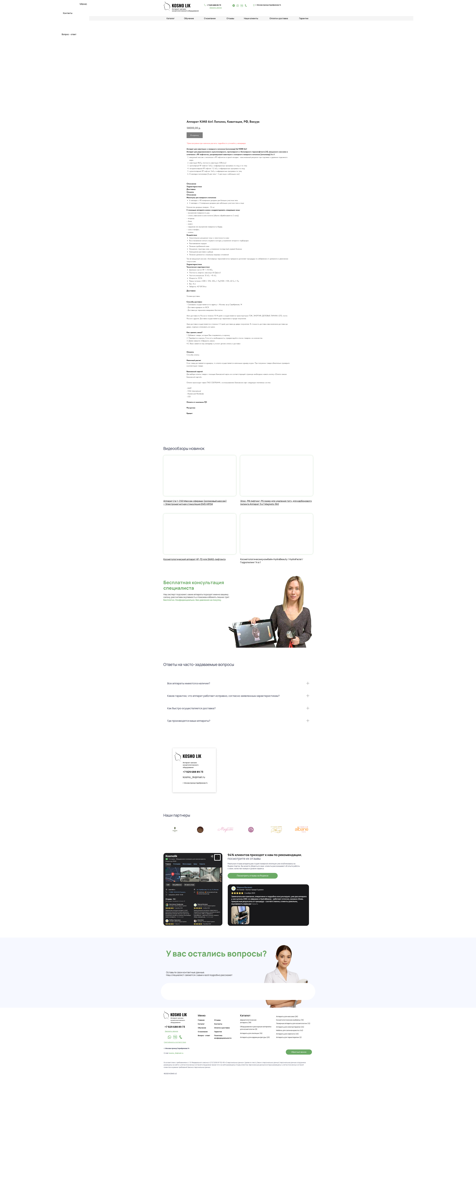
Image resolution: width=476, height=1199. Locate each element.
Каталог (201, 1024)
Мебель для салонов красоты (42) (289, 1030)
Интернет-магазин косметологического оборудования (191, 765)
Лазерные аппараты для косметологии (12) (293, 1023)
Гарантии (303, 18)
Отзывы (230, 18)
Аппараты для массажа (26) (287, 1016)
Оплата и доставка (279, 18)
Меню (83, 4)
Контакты (67, 13)
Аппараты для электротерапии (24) (290, 1027)
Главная (201, 1020)
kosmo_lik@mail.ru (194, 777)
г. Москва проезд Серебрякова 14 (195, 783)
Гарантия (218, 1031)
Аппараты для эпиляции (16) (251, 1033)
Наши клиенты (251, 18)
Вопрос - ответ (69, 34)
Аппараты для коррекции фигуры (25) (255, 1037)
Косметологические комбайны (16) (290, 1020)
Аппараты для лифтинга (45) (287, 1034)
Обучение (189, 18)
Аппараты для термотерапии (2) (289, 1037)
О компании (210, 18)
